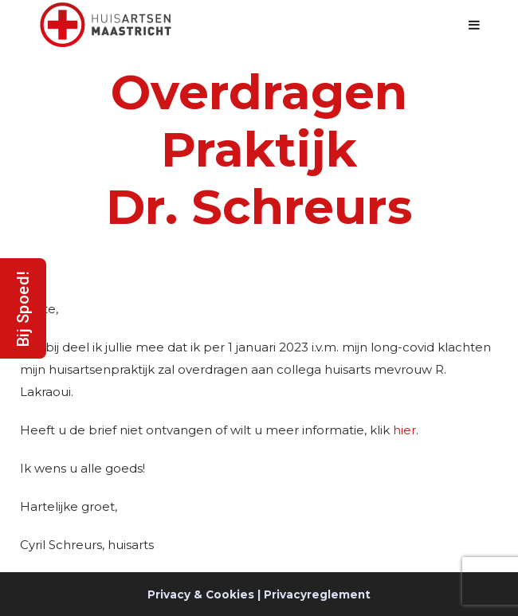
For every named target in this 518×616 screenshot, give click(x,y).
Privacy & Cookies (200, 594)
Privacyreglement (317, 594)
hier (404, 429)
